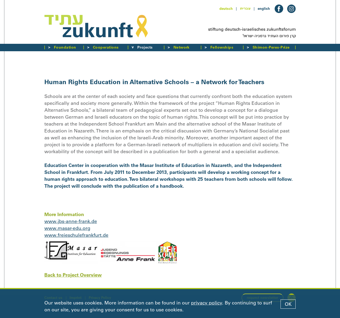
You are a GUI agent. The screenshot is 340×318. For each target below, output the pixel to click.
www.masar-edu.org (67, 228)
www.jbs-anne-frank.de (70, 221)
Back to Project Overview (73, 275)
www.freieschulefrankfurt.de (76, 235)
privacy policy (206, 303)
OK (288, 304)
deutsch (226, 8)
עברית (245, 8)
